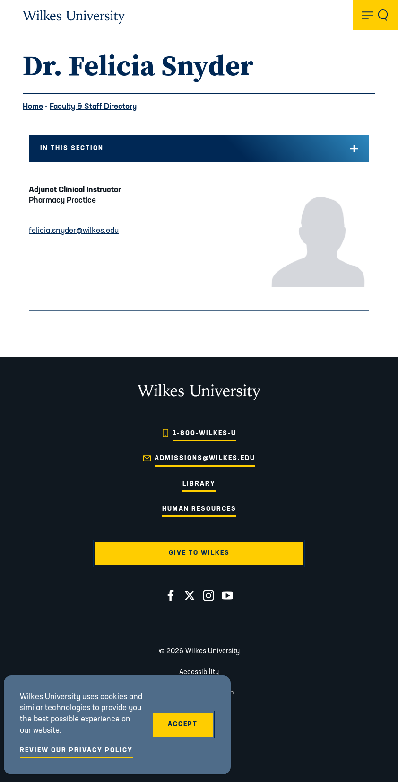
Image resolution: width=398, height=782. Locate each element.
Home (33, 107)
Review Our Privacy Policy (76, 750)
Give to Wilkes (199, 553)
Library (199, 484)
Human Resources (199, 509)
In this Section (72, 148)
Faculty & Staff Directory (93, 107)
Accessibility (199, 672)
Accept (183, 724)
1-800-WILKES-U (204, 433)
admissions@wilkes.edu (205, 458)
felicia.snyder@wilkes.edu (74, 231)
